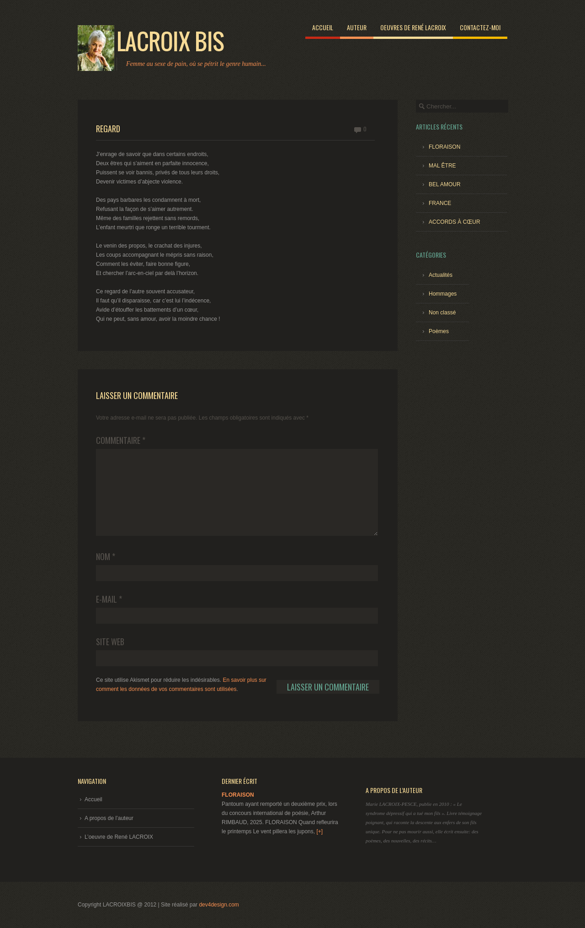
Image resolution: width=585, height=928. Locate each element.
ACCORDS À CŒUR (454, 222)
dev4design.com (219, 904)
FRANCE (440, 203)
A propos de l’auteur (109, 818)
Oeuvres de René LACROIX (413, 27)
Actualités (440, 275)
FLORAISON (444, 147)
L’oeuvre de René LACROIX (119, 837)
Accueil (322, 27)
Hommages (443, 294)
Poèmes (439, 331)
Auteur (357, 27)
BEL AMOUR (445, 184)
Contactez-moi (480, 27)
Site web (110, 641)
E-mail (109, 599)
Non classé (442, 312)
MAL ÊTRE (442, 165)
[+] (319, 831)
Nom (105, 556)
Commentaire (120, 440)
